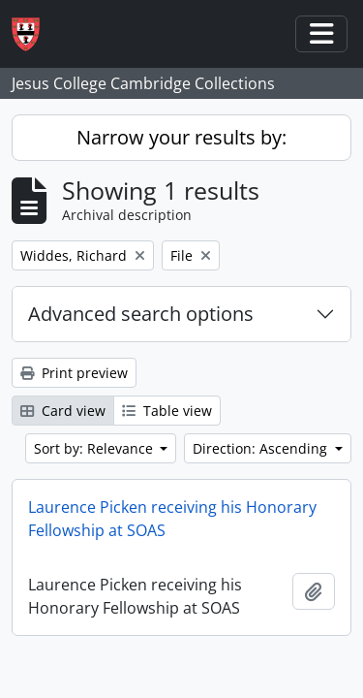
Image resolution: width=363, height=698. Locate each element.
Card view (63, 410)
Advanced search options (141, 314)
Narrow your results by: (181, 137)
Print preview (74, 373)
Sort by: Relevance (95, 448)
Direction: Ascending (262, 448)
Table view (167, 410)
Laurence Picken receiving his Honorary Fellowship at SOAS (172, 518)
